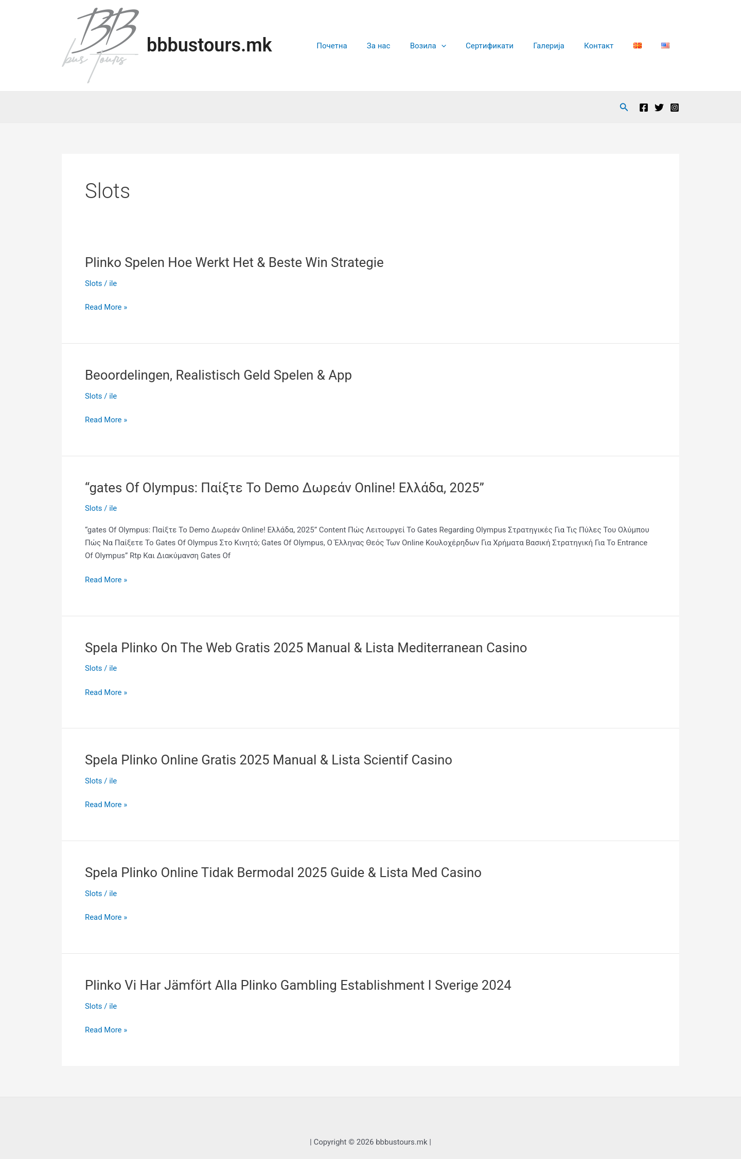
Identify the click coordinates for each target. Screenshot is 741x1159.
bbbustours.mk (209, 45)
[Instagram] (674, 107)
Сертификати (509, 45)
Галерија (563, 45)
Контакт (609, 45)
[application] (464, 45)
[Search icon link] (624, 107)
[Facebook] (643, 107)
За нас (406, 45)
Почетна (364, 45)
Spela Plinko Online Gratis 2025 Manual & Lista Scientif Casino (270, 760)
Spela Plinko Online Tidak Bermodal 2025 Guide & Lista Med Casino (285, 872)
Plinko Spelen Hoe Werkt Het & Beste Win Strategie (235, 262)
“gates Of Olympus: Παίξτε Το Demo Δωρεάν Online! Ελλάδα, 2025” (286, 487)
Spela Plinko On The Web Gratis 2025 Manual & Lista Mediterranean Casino (308, 647)
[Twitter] (659, 107)
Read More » (106, 307)
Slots (93, 283)
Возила (451, 45)
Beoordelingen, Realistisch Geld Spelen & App (219, 375)
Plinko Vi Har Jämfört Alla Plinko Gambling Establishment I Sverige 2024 (300, 985)
